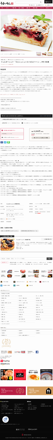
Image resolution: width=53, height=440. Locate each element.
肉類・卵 (28, 7)
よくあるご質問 (4, 407)
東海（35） (38, 314)
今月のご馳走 (5, 281)
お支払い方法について (18, 407)
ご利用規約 (43, 404)
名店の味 (46, 264)
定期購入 (18, 285)
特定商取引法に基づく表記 (46, 406)
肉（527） (21, 295)
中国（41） (38, 316)
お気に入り (32, 5)
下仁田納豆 (49, 262)
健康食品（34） (22, 305)
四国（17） (4, 319)
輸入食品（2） (38, 319)
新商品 (21, 262)
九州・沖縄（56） (22, 319)
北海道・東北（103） (40, 312)
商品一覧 (14, 7)
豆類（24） (38, 298)
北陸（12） (21, 316)
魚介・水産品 (21, 7)
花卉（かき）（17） (39, 309)
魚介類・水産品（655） (6, 295)
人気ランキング (42, 262)
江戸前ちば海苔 (13, 264)
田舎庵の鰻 (28, 264)
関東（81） (4, 314)
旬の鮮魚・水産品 (6, 285)
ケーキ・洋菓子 (17, 54)
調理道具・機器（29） (23, 307)
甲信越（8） (21, 314)
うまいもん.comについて (19, 404)
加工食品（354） (39, 300)
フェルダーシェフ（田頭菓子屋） (7, 64)
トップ (2, 54)
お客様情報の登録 (4, 406)
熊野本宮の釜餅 (13, 262)
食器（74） (38, 307)
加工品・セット (49, 7)
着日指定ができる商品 (6, 293)
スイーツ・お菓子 (8, 54)
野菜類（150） (4, 298)
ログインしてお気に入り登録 (41, 137)
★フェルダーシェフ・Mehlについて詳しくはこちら (12, 94)
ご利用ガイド (49, 5)
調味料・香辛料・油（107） (7, 302)
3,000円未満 (4, 330)
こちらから (17, 137)
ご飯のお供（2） (5, 312)
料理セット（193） (39, 305)
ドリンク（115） (39, 302)
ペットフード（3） (22, 321)
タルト (24, 54)
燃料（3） (3, 307)
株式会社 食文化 (27, 434)
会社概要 (29, 404)
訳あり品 (31, 285)
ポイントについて (17, 411)
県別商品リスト (4, 335)
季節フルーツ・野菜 (33, 281)
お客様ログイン (41, 5)
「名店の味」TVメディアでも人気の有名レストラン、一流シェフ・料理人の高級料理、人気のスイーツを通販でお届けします (40, 391)
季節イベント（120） (5, 321)
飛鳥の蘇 (29, 262)
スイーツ (42, 7)
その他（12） (21, 309)
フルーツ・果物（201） (23, 298)
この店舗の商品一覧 (47, 239)
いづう (25, 262)
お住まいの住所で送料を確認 (45, 115)
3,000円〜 (20, 330)
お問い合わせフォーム (18, 413)
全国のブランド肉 (45, 281)
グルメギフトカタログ (38, 264)
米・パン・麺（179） (40, 295)
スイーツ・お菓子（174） (23, 302)
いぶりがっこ (35, 262)
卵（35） (3, 300)
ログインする (4, 404)
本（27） (3, 309)
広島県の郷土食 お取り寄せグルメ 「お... (29, 230)
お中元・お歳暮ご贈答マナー (24, 335)
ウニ (23, 264)
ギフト (7, 7)
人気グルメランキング (20, 281)
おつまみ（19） (22, 312)
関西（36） (4, 316)
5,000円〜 (38, 330)
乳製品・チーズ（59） (23, 300)
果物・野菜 (35, 7)
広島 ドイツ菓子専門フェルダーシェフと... (9, 230)
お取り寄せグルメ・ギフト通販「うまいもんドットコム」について (13, 391)
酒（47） (3, 305)
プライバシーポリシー (32, 406)
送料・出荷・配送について (19, 409)
